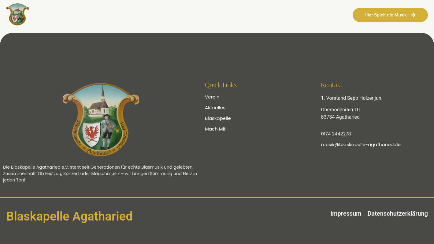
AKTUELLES (164, 14)
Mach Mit (215, 129)
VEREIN (274, 14)
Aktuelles (215, 107)
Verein (212, 97)
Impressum (345, 213)
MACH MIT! (242, 14)
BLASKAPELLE (204, 14)
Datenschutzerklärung (398, 213)
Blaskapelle (218, 118)
